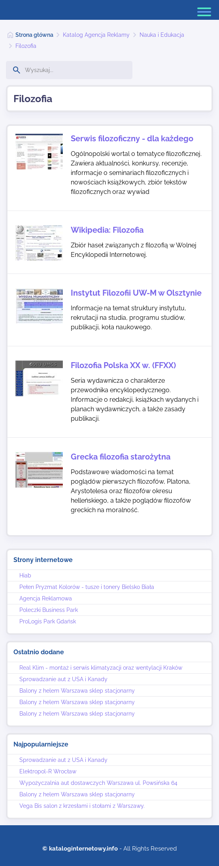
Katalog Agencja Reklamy (96, 35)
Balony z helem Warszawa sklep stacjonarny (77, 690)
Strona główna (34, 35)
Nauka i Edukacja (162, 35)
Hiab (25, 575)
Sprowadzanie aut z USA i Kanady (63, 679)
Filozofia (25, 46)
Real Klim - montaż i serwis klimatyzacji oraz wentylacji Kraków (100, 668)
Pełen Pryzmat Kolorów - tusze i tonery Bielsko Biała (86, 587)
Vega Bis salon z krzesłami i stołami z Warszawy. (82, 806)
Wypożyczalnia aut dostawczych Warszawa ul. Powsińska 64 (98, 783)
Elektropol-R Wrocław (47, 771)
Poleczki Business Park (48, 610)
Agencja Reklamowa (45, 598)
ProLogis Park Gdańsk (47, 621)
